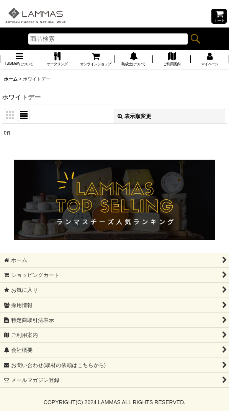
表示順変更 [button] (134, 116)
